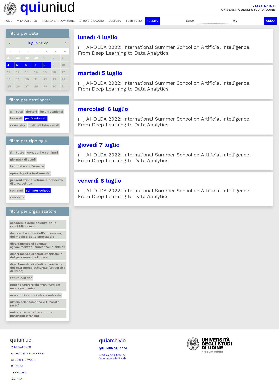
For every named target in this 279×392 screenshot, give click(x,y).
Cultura (115, 20)
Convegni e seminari (42, 152)
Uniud (270, 20)
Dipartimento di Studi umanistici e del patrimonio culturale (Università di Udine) (37, 267)
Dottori (31, 111)
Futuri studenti (51, 111)
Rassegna (17, 197)
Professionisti (35, 118)
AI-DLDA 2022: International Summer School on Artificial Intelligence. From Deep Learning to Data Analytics (164, 50)
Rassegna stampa (112, 356)
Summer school (38, 190)
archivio (112, 341)
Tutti (16, 111)
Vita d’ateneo (27, 20)
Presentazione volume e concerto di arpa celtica (36, 181)
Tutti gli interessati (44, 125)
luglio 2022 (38, 43)
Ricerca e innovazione (58, 20)
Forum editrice (21, 278)
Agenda (152, 20)
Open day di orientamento (30, 173)
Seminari (16, 190)
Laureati (16, 118)
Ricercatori (18, 125)
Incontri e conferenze (27, 166)
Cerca (190, 21)
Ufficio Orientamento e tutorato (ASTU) (34, 303)
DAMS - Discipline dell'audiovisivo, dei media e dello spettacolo (36, 234)
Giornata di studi (23, 159)
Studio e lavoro (91, 20)
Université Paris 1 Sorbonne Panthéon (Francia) (31, 314)
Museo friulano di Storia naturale (35, 295)
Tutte (17, 152)
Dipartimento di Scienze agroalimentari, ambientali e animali (37, 245)
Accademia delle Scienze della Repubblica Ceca (33, 224)
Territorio (134, 20)
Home (8, 20)
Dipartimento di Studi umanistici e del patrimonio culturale (36, 255)
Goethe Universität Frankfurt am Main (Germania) (35, 286)
